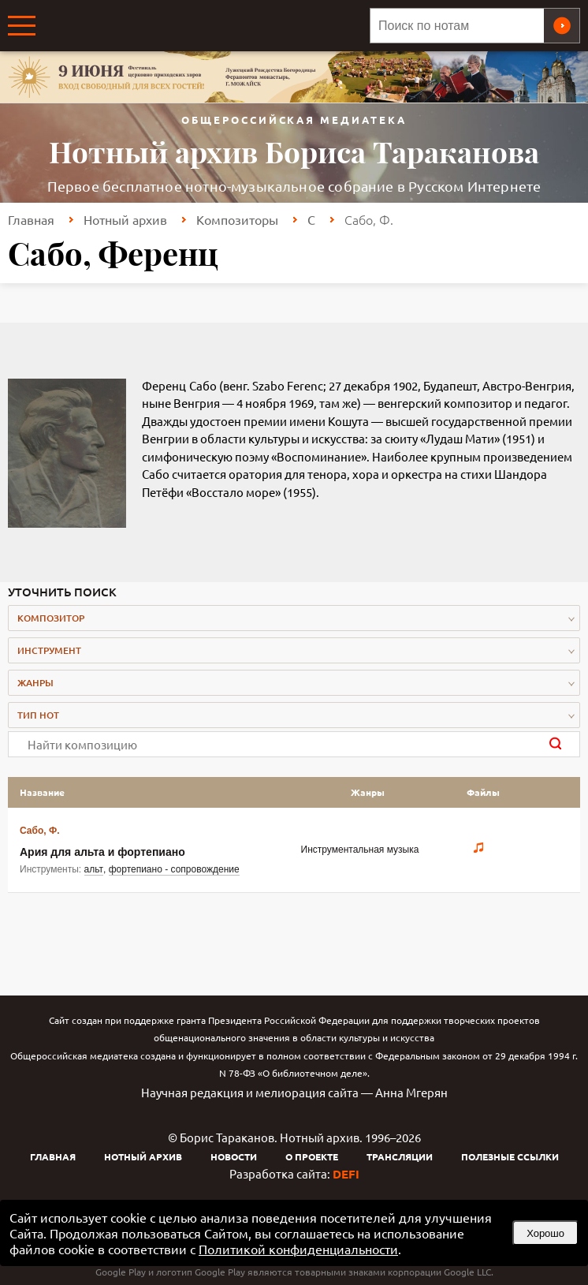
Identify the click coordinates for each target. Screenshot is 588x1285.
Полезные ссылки (510, 1156)
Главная (31, 219)
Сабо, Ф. (39, 830)
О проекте (311, 1156)
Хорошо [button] (545, 1233)
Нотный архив (125, 219)
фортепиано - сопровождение (174, 869)
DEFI (346, 1174)
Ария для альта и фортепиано (102, 852)
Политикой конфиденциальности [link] (298, 1249)
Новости (233, 1156)
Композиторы (237, 219)
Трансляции (400, 1156)
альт (94, 869)
